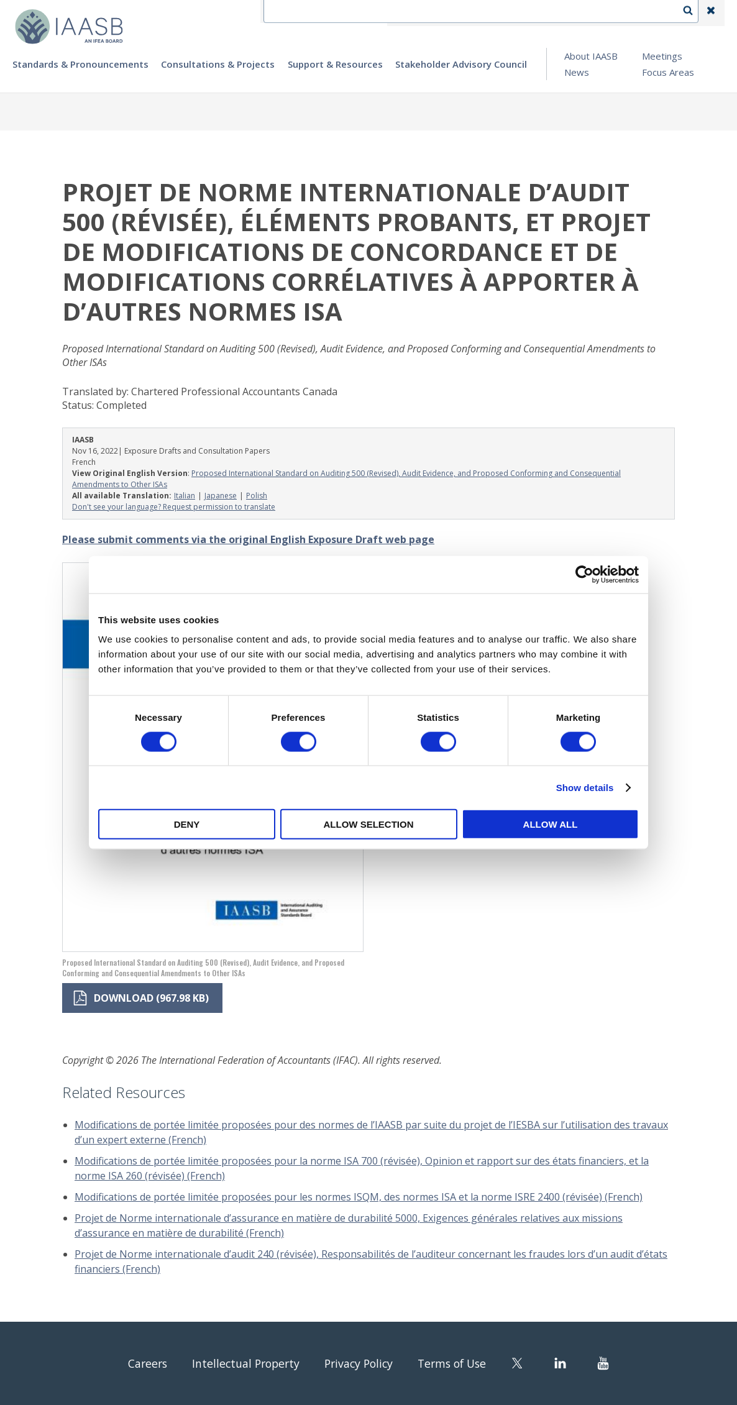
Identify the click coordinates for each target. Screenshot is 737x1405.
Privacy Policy (362, 1362)
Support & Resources (335, 64)
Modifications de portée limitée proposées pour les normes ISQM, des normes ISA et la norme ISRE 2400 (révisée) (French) (359, 1197)
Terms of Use (465, 1362)
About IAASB (591, 56)
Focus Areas (668, 72)
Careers (130, 1362)
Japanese (220, 495)
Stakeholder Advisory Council (461, 64)
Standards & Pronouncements (80, 64)
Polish (256, 495)
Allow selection (369, 824)
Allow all (550, 824)
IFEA (411, 13)
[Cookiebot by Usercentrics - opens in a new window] (584, 574)
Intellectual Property (238, 1362)
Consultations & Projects (218, 64)
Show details (585, 787)
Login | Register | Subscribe (611, 13)
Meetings (662, 56)
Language (515, 13)
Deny (187, 824)
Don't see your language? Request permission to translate (173, 506)
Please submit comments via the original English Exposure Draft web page (248, 539)
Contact (458, 13)
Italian (184, 495)
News (576, 72)
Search (694, 13)
